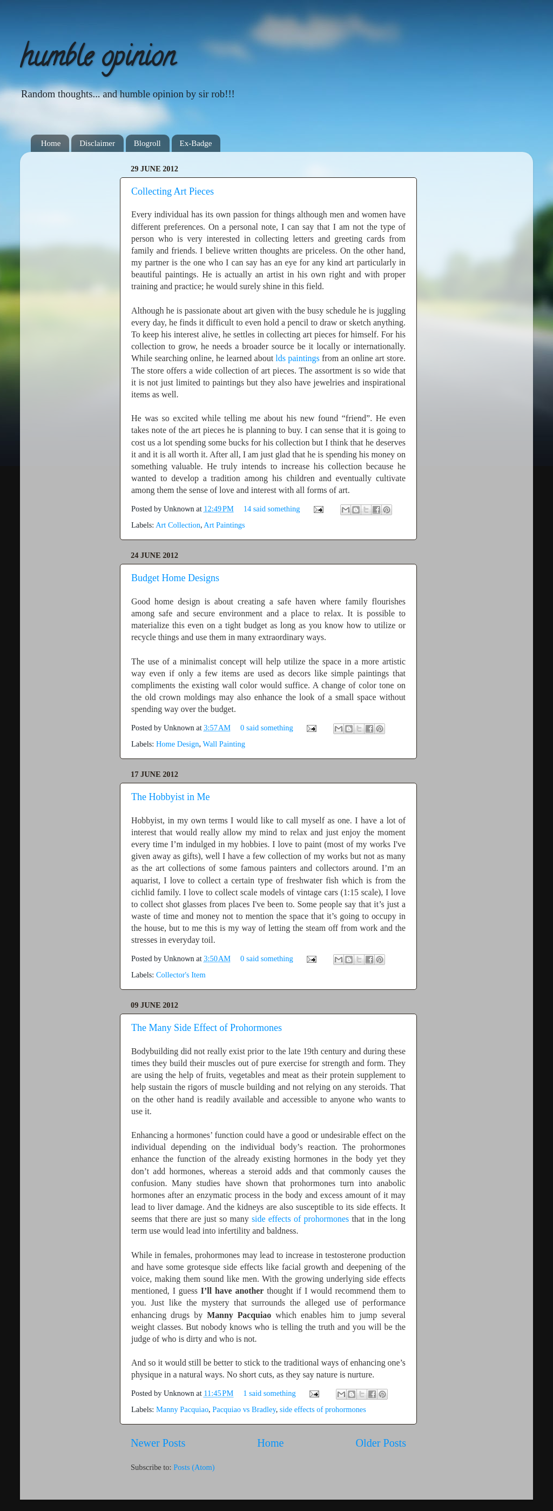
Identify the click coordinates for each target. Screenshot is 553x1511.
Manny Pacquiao (182, 1409)
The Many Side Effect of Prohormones (206, 1027)
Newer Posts (158, 1443)
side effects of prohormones (300, 1218)
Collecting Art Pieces (172, 191)
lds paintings (298, 358)
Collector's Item (181, 974)
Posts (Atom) (193, 1467)
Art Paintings (224, 525)
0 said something (266, 727)
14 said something (272, 508)
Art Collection (178, 525)
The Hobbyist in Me (170, 796)
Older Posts (380, 1443)
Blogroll (147, 143)
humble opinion (97, 60)
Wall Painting (224, 744)
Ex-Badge (196, 143)
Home (51, 143)
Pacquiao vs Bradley (243, 1409)
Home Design (177, 744)
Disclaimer (97, 143)
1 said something (269, 1393)
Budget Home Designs (175, 578)
